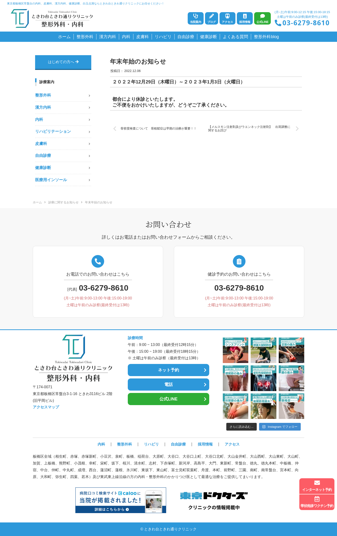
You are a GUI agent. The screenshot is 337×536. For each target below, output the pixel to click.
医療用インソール (51, 180)
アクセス (232, 444)
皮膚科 (41, 143)
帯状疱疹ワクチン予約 (316, 502)
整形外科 (43, 95)
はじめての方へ (63, 62)
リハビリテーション (53, 131)
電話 (168, 384)
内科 (39, 119)
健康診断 (43, 167)
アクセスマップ (46, 407)
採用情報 (205, 444)
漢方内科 (43, 107)
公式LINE (168, 399)
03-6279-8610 (306, 22)
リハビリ (151, 444)
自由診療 (43, 155)
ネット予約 (168, 370)
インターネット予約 (316, 486)
